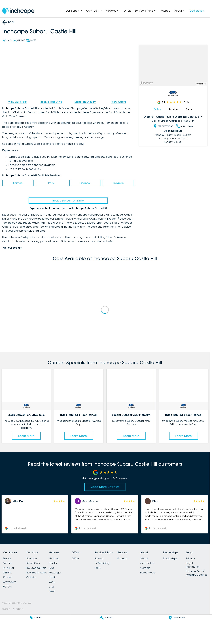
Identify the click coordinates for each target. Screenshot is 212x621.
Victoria (31, 577)
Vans (51, 581)
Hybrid (52, 577)
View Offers (118, 101)
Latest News (147, 572)
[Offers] (35, 618)
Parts (51, 183)
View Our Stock (17, 101)
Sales (157, 109)
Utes (51, 586)
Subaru (7, 563)
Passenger (55, 572)
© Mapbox (201, 84)
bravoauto (9, 581)
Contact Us (147, 563)
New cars (31, 558)
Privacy (190, 558)
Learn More (26, 436)
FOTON (7, 586)
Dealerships (197, 10)
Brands (7, 558)
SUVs (51, 567)
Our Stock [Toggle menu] (94, 10)
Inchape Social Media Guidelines (196, 573)
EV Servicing (102, 563)
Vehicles (54, 558)
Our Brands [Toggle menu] (74, 10)
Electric (53, 563)
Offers (127, 10)
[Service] (106, 618)
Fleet (52, 591)
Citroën (7, 577)
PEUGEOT (8, 567)
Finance (165, 10)
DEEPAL (7, 572)
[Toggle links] (12, 609)
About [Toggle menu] (180, 10)
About (144, 558)
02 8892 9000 (184, 126)
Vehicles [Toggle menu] (113, 10)
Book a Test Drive (51, 101)
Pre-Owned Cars (36, 567)
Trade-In (118, 183)
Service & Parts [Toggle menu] (146, 10)
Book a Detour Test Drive (68, 200)
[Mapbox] (147, 83)
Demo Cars (33, 563)
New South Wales (36, 572)
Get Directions (163, 126)
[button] (35, 514)
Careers (145, 567)
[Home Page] (18, 11)
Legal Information (193, 565)
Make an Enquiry (85, 101)
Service (18, 183)
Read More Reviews (105, 487)
